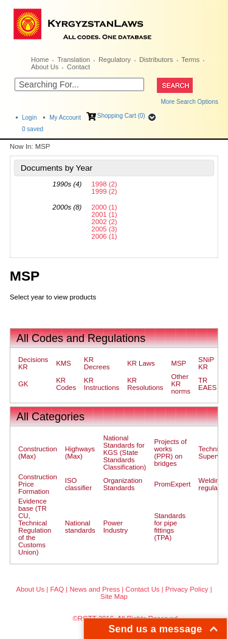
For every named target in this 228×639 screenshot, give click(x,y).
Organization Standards (122, 484)
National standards (80, 526)
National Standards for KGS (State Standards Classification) (125, 452)
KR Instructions (101, 384)
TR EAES (207, 384)
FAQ (57, 589)
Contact (78, 66)
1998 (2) (104, 184)
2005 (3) (104, 229)
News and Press (94, 589)
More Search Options (190, 101)
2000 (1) (104, 207)
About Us (44, 66)
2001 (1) (104, 214)
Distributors (156, 59)
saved (32, 129)
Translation (73, 59)
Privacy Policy (187, 589)
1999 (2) (104, 191)
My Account (65, 117)
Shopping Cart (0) (121, 115)
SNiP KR (206, 363)
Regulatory (114, 59)
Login (29, 117)
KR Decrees (96, 363)
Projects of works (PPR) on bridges (170, 452)
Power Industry (115, 526)
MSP (179, 363)
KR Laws (140, 363)
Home (40, 59)
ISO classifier (78, 484)
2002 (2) (104, 221)
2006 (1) (104, 236)
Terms (190, 59)
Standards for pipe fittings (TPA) (169, 526)
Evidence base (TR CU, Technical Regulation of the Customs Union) (34, 526)
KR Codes (66, 384)
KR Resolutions (145, 384)
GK (23, 384)
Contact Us (142, 589)
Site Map (114, 596)
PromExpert (172, 484)
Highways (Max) (80, 452)
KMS (63, 363)
